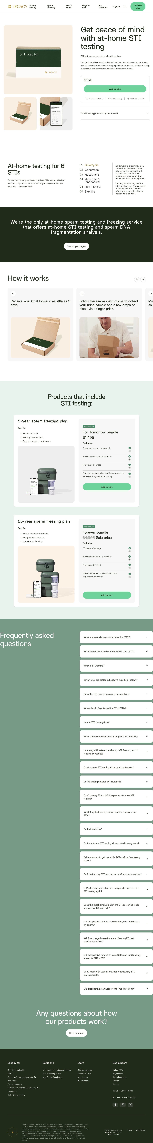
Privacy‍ (129, 1130)
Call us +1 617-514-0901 (123, 1091)
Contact (116, 1084)
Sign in (116, 6)
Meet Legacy (83, 1077)
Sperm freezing (51, 6)
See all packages (76, 246)
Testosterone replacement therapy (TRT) (23, 1088)
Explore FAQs (118, 1070)
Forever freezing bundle (52, 1073)
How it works (69, 6)
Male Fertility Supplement (53, 1077)
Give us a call (76, 1033)
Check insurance (119, 1077)
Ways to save (86, 6)
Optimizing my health (16, 1070)
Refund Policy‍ (140, 1130)
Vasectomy (12, 1080)
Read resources (83, 1080)
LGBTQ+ (11, 1073)
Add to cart (115, 88)
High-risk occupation (16, 1095)
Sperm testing (32, 6)
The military (12, 1091)
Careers (116, 1080)
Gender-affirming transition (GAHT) (22, 1077)
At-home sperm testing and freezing (57, 1070)
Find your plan (138, 6)
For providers (103, 6)
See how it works (84, 1073)
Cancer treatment (15, 1084)
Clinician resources (85, 1070)
